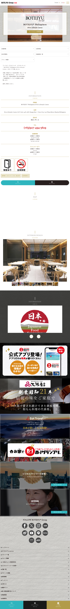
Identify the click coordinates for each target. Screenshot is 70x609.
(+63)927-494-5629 (35, 128)
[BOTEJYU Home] (9, 3)
